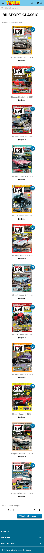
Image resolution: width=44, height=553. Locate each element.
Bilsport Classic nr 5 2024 (22, 255)
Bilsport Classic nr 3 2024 (22, 335)
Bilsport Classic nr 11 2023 (22, 493)
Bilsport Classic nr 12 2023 (22, 454)
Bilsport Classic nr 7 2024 (22, 176)
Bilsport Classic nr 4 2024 (22, 295)
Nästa (37, 510)
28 (12, 510)
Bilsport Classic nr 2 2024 (22, 374)
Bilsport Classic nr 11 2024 (22, 57)
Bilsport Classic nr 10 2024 (22, 97)
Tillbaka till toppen (29, 516)
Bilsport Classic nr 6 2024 (22, 216)
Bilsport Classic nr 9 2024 (22, 137)
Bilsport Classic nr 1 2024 (22, 414)
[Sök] (22, 8)
